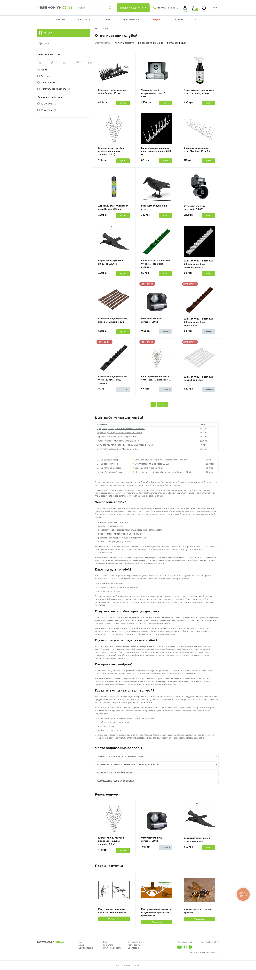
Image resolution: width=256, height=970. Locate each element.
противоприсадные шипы (110, 583)
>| (165, 404)
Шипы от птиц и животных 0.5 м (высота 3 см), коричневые (198, 322)
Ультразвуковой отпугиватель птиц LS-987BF (153, 93)
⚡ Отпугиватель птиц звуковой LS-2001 (151, 464)
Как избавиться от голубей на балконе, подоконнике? (128, 764)
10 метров (46, 103)
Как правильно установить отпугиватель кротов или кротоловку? (156, 912)
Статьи (106, 19)
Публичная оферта (112, 948)
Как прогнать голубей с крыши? (115, 772)
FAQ (80, 942)
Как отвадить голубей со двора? (115, 781)
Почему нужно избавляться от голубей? (120, 756)
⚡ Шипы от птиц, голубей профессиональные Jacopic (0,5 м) (161, 472)
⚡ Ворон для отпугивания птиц (147, 468)
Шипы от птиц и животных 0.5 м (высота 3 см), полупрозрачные (198, 263)
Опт (197, 19)
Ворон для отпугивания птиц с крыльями (116, 436)
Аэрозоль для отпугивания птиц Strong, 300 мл (119, 432)
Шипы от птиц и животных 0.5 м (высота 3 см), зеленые (155, 263)
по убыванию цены (177, 42)
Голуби (106, 28)
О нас (106, 942)
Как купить (84, 19)
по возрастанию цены (150, 42)
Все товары (133, 948)
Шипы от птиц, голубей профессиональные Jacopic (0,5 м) (111, 151)
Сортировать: (102, 42)
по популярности (124, 42)
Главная (60, 19)
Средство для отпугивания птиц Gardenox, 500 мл (120, 428)
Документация (131, 19)
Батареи (45, 76)
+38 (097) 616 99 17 (167, 7)
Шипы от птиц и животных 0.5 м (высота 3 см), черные (112, 379)
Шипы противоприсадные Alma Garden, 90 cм (118, 449)
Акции (156, 19)
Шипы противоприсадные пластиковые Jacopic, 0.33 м (156, 151)
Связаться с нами (136, 942)
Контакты (177, 19)
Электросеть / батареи (54, 88)
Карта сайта (134, 945)
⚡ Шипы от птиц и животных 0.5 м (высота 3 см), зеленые (159, 460)
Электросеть (48, 82)
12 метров (46, 110)
